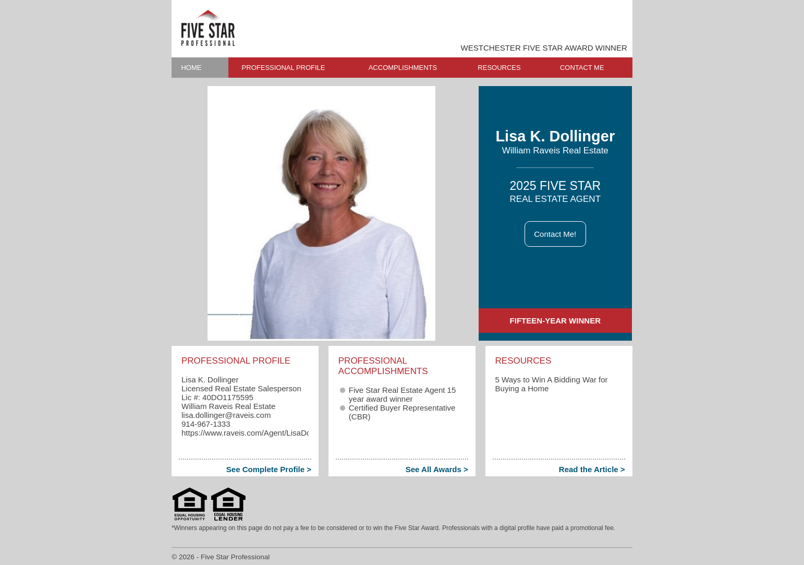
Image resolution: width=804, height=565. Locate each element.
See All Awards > (437, 469)
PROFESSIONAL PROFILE (283, 67)
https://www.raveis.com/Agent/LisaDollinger (256, 432)
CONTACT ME (582, 67)
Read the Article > (592, 469)
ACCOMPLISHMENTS (403, 67)
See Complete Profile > (268, 469)
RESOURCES (499, 67)
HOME (191, 67)
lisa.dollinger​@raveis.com (226, 415)
